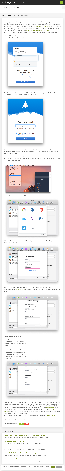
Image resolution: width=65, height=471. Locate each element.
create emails (50, 407)
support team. (51, 416)
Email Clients (21, 10)
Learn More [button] (59, 467)
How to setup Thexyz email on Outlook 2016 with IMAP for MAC (24, 435)
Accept (53, 467)
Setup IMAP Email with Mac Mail (14, 441)
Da (21, 424)
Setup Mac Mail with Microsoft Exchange (17, 459)
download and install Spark (42, 26)
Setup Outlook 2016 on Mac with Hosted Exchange (20, 453)
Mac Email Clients (29, 10)
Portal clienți (4, 10)
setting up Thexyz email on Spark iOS (37, 30)
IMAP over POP (20, 289)
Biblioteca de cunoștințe (13, 10)
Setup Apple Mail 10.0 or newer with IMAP (17, 447)
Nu (26, 424)
